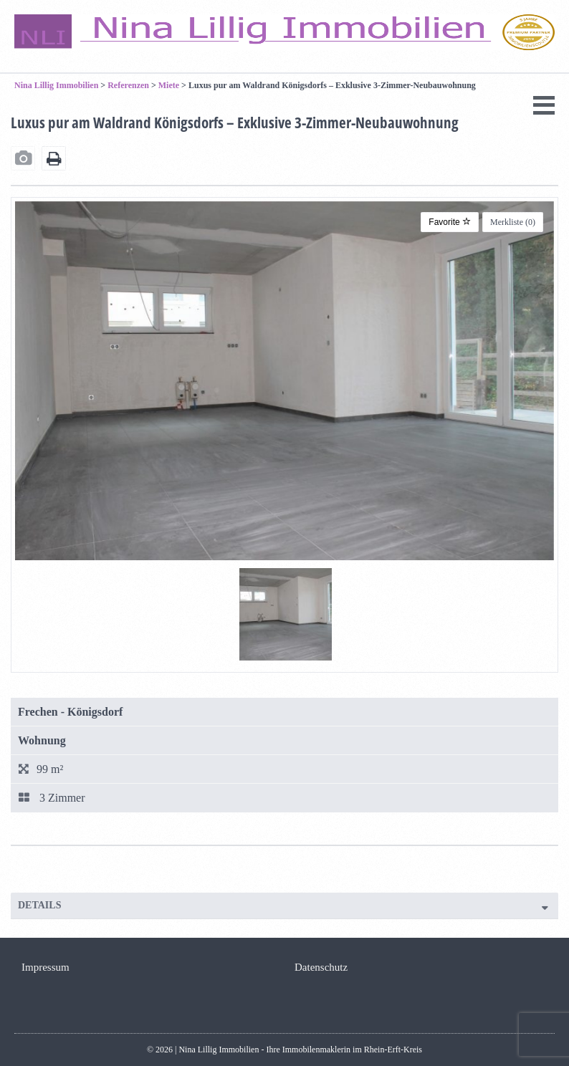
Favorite (450, 222)
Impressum (45, 967)
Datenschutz (321, 967)
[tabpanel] (285, 614)
